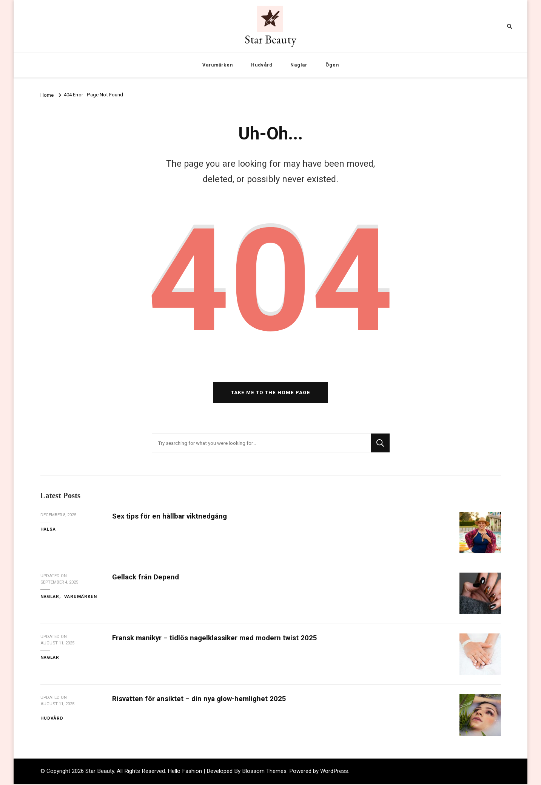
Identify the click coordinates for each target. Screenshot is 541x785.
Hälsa (48, 530)
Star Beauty (270, 39)
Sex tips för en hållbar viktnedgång (169, 517)
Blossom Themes (264, 772)
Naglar (298, 65)
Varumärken (217, 65)
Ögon (332, 65)
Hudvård (261, 65)
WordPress (334, 772)
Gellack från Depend (145, 578)
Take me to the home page (270, 393)
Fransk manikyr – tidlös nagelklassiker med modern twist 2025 (215, 639)
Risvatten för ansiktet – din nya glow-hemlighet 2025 (199, 700)
